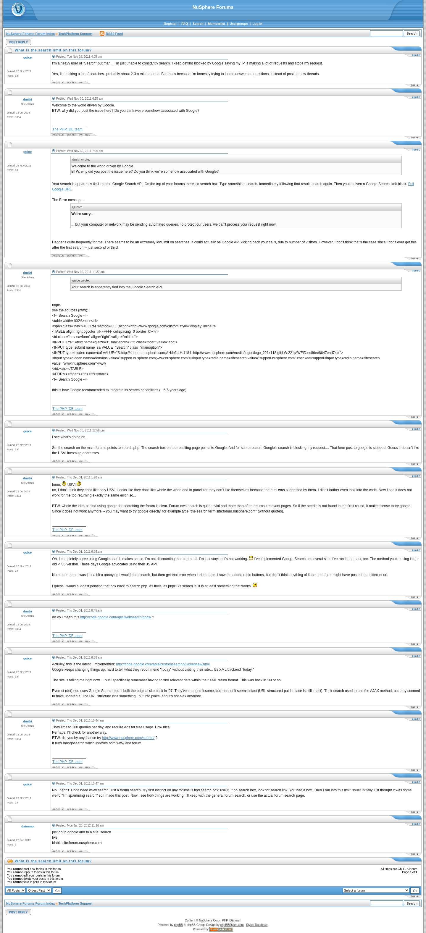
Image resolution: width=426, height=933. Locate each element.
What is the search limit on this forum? (53, 861)
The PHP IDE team (67, 129)
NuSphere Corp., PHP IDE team (220, 920)
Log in (257, 23)
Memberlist (216, 23)
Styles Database (257, 924)
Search (198, 23)
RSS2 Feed (111, 33)
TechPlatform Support (76, 33)
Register (170, 23)
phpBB (178, 924)
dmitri (27, 99)
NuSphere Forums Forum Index (30, 33)
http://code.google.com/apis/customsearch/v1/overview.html (163, 664)
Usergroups (239, 23)
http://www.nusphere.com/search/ (128, 738)
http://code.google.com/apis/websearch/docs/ (115, 617)
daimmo (27, 826)
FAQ (184, 23)
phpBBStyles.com (232, 924)
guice (27, 57)
